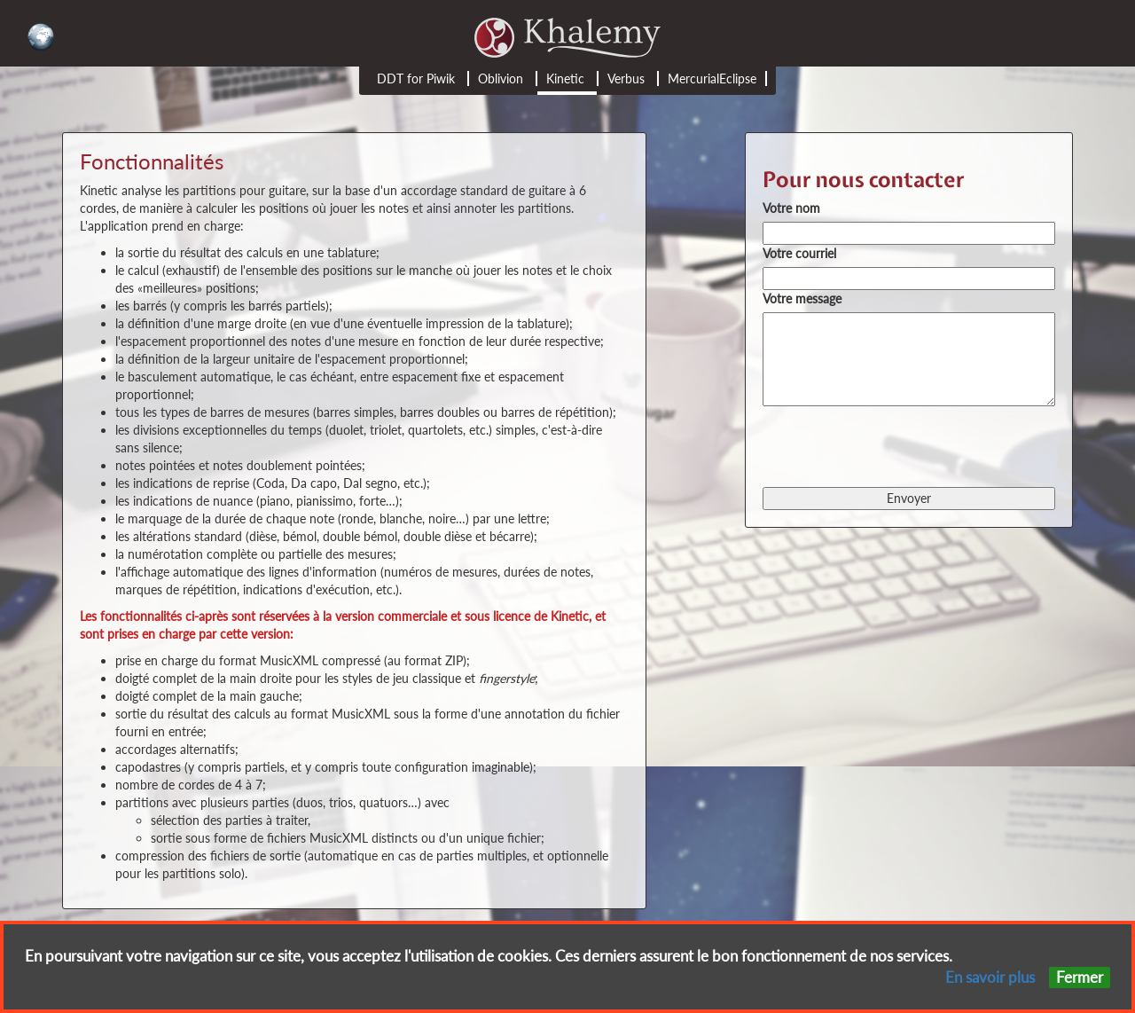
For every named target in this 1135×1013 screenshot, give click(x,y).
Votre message (802, 298)
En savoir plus (990, 977)
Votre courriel (799, 253)
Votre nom (791, 208)
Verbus (626, 78)
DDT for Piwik (416, 78)
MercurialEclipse (712, 78)
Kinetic (565, 78)
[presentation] (897, 445)
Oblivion (500, 78)
